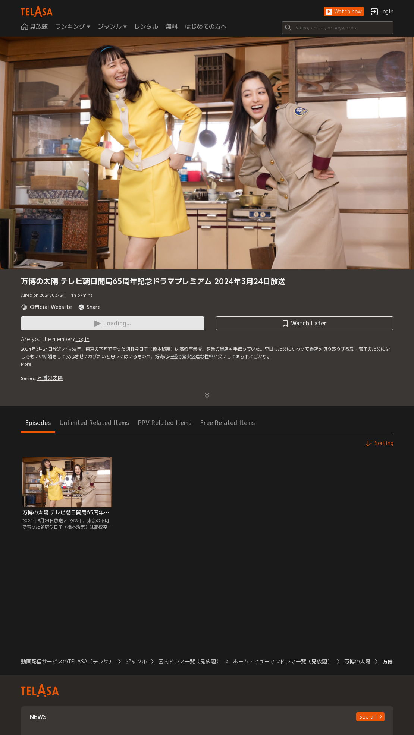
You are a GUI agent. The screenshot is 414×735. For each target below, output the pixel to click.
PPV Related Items (164, 423)
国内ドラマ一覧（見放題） (190, 661)
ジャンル (136, 661)
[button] (344, 11)
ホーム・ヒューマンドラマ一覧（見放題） (282, 661)
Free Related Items (227, 423)
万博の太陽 (50, 377)
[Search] (337, 27)
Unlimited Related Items (94, 423)
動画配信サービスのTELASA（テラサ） (67, 661)
